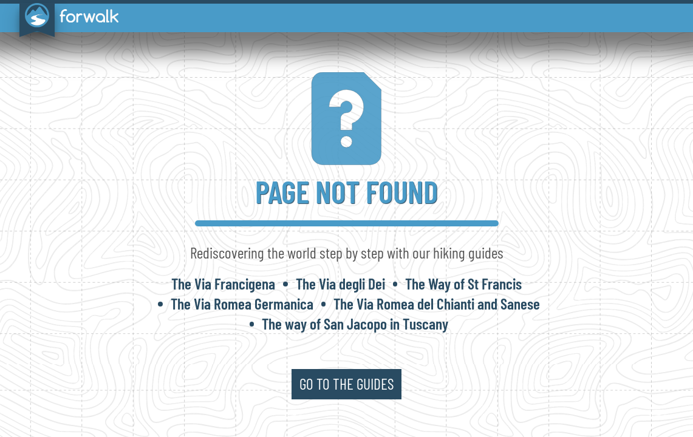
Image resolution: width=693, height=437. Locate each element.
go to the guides (346, 383)
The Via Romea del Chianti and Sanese (436, 303)
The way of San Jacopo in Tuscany (355, 323)
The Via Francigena (223, 283)
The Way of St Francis (463, 283)
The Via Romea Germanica (242, 303)
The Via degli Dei (340, 283)
